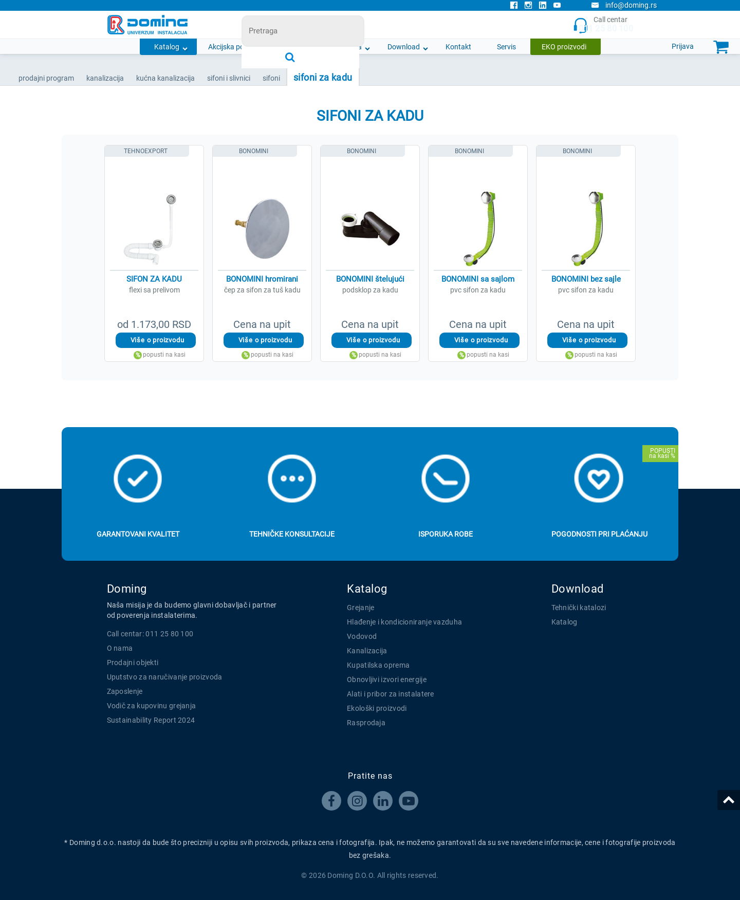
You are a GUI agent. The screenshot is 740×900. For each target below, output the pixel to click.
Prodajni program (46, 78)
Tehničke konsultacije (292, 534)
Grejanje (360, 607)
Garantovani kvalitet (138, 534)
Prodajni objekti (133, 662)
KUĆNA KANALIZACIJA (165, 78)
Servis (506, 47)
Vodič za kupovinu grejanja (151, 706)
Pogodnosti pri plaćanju (599, 534)
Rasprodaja (366, 723)
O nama (349, 47)
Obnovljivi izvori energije (387, 679)
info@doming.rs (624, 5)
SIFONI (271, 78)
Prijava (683, 46)
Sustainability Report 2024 (151, 720)
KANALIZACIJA (105, 78)
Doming (127, 588)
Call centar (603, 24)
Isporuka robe (445, 534)
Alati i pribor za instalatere (390, 694)
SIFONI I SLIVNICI (228, 78)
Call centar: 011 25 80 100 (150, 634)
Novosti (298, 47)
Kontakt (458, 47)
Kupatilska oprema (378, 665)
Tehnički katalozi (578, 607)
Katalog (166, 47)
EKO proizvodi (564, 47)
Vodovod (362, 636)
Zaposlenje (125, 691)
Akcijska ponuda (234, 47)
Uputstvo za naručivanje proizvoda (165, 677)
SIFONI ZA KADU (323, 77)
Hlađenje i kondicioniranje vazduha (404, 622)
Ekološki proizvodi (376, 708)
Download (403, 47)
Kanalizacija (367, 651)
